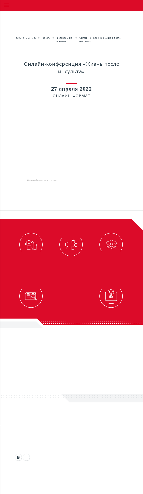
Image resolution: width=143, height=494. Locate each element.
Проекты (45, 37)
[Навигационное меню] (6, 5)
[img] (18, 457)
